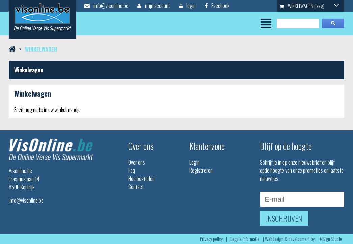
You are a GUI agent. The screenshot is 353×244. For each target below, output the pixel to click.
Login (194, 162)
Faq (131, 170)
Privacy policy (211, 238)
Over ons (136, 162)
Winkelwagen (41, 49)
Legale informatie (245, 238)
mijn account (153, 6)
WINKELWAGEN (309, 5)
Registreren (201, 170)
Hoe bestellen (141, 178)
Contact (136, 187)
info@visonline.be (106, 6)
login (187, 6)
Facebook (217, 6)
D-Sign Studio (330, 238)
